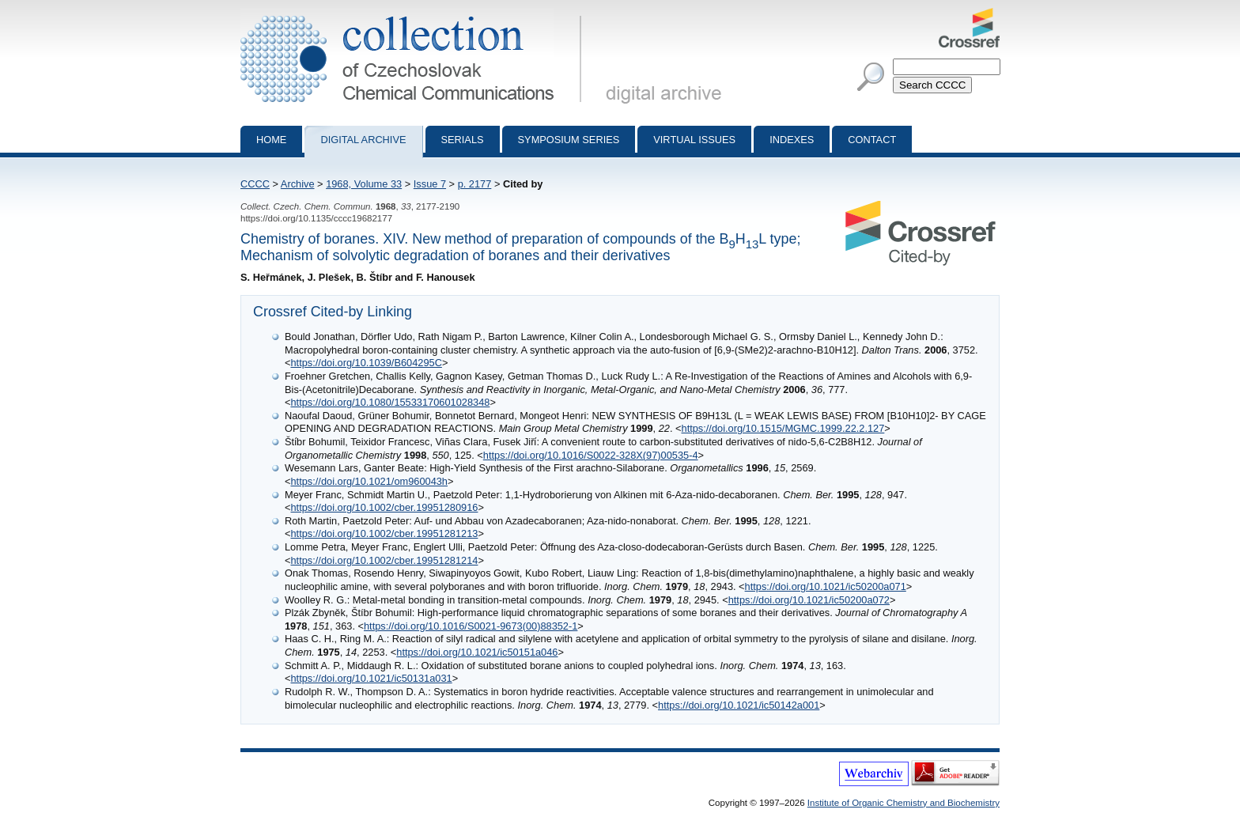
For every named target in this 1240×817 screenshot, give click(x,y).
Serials (462, 140)
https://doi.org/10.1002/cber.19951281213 (384, 533)
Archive (298, 184)
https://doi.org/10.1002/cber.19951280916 (384, 507)
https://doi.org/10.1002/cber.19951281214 (384, 560)
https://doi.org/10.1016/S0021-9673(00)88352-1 (470, 626)
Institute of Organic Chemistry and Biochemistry (903, 803)
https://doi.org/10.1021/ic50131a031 (371, 678)
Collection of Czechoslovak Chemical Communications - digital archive (414, 14)
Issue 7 (430, 184)
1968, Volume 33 (364, 184)
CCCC (255, 184)
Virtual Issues (694, 140)
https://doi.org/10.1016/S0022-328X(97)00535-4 (590, 455)
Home (271, 140)
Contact (872, 140)
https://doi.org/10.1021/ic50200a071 (825, 586)
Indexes (791, 140)
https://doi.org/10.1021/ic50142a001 (738, 705)
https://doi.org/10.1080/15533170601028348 (390, 402)
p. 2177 (475, 184)
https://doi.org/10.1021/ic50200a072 (809, 600)
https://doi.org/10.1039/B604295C (365, 363)
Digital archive (363, 140)
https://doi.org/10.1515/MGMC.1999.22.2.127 (783, 428)
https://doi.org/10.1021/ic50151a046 (477, 652)
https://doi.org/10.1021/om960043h (369, 481)
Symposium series (569, 140)
